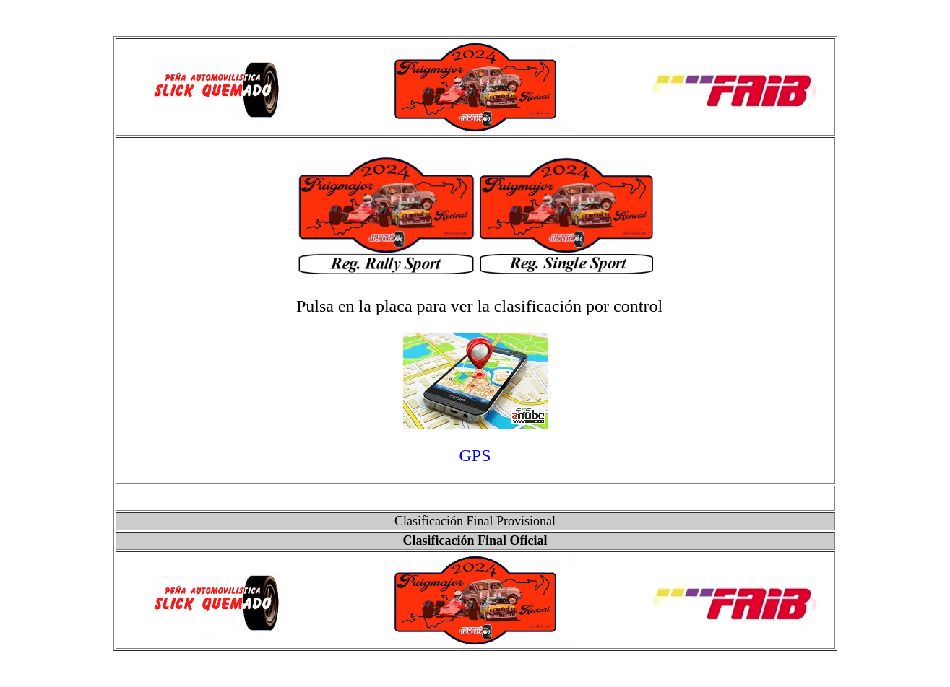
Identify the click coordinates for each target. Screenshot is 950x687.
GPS (475, 455)
